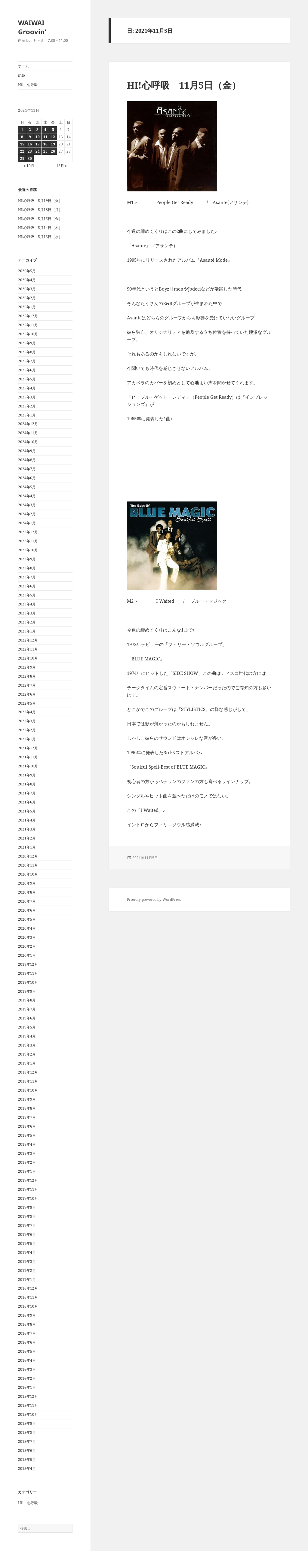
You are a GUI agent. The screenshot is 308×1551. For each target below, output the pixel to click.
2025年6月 (27, 370)
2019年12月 (28, 964)
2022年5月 (27, 703)
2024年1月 (27, 523)
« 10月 (29, 165)
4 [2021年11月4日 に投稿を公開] (45, 129)
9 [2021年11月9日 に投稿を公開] (30, 136)
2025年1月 (27, 415)
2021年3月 (27, 829)
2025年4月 (27, 388)
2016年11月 (28, 1297)
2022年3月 (27, 721)
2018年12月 (28, 1072)
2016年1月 (27, 1387)
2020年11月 (28, 865)
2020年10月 (28, 874)
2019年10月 (28, 982)
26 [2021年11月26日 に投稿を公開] (53, 151)
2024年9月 (27, 450)
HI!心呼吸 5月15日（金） (40, 218)
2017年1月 (27, 1279)
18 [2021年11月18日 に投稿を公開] (45, 144)
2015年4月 (27, 1468)
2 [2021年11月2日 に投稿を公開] (30, 129)
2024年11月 (28, 432)
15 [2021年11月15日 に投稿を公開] (22, 144)
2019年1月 (27, 1063)
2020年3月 (27, 937)
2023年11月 (28, 541)
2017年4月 (27, 1252)
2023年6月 (27, 586)
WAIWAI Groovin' (32, 27)
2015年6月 (27, 1450)
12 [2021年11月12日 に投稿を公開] (53, 136)
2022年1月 (27, 739)
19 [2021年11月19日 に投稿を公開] (53, 144)
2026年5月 (27, 270)
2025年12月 (28, 315)
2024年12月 (28, 423)
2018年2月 (27, 1162)
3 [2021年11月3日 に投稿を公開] (37, 129)
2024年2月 (27, 513)
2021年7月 (27, 793)
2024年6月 (27, 477)
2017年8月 (27, 1216)
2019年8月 (27, 1000)
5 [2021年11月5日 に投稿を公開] (53, 129)
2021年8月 (27, 784)
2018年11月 (28, 1081)
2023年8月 (27, 568)
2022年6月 (27, 694)
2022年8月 (27, 676)
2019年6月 (27, 1018)
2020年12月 (28, 856)
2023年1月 (27, 631)
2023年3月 (27, 613)
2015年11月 (28, 1405)
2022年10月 (28, 658)
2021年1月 (27, 847)
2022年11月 (28, 649)
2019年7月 (27, 1009)
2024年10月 (28, 441)
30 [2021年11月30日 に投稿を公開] (30, 158)
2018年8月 (27, 1108)
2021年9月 (27, 775)
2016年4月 (27, 1360)
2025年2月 (27, 406)
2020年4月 (27, 928)
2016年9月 (27, 1315)
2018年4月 (27, 1144)
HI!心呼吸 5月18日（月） (40, 209)
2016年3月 (27, 1369)
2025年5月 (27, 379)
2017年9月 (27, 1207)
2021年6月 (27, 802)
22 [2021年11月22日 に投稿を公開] (22, 151)
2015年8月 (27, 1432)
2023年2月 (27, 622)
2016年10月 (28, 1306)
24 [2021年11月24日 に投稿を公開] (37, 151)
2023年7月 (27, 577)
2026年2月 (27, 297)
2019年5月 (27, 1027)
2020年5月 (27, 919)
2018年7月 (27, 1117)
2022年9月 (27, 667)
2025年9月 (27, 343)
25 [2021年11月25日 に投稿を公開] (45, 151)
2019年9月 (27, 991)
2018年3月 (27, 1153)
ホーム (23, 66)
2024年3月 (27, 504)
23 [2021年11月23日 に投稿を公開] (30, 151)
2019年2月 (27, 1054)
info (21, 75)
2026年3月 (27, 288)
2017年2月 (27, 1270)
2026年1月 (27, 306)
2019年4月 (27, 1036)
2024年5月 (27, 486)
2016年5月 (27, 1351)
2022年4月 (27, 712)
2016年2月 (27, 1378)
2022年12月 (28, 640)
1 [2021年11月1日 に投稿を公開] (22, 129)
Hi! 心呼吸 (28, 84)
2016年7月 (27, 1333)
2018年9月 (27, 1099)
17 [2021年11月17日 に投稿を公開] (37, 144)
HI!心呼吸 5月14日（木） (40, 227)
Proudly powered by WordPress (154, 899)
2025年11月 (28, 325)
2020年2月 (27, 946)
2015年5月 (27, 1459)
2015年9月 (27, 1423)
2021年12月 (28, 748)
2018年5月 (27, 1135)
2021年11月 (28, 757)
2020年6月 (27, 910)
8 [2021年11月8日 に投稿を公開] (22, 136)
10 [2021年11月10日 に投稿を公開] (37, 136)
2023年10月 (28, 550)
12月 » (61, 165)
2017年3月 (27, 1261)
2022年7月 (27, 685)
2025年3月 (27, 397)
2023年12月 (28, 532)
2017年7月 (27, 1225)
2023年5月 (27, 595)
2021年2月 (27, 838)
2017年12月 (28, 1180)
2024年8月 (27, 459)
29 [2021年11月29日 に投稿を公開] (22, 158)
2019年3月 (27, 1045)
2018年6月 (27, 1126)
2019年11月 (28, 973)
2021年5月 (27, 811)
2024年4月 (27, 495)
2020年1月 (27, 955)
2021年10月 (28, 766)
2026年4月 (27, 279)
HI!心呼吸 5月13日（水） (40, 236)
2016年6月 (27, 1342)
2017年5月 (27, 1243)
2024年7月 (27, 468)
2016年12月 (28, 1288)
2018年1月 (27, 1171)
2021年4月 (27, 820)
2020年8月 (27, 892)
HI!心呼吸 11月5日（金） (184, 85)
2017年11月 (28, 1189)
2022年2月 (27, 730)
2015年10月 (28, 1414)
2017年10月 (28, 1198)
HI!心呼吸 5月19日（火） (40, 200)
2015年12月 (28, 1396)
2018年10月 (28, 1090)
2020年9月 (27, 883)
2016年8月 (27, 1324)
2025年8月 (27, 352)
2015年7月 (27, 1441)
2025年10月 (28, 334)
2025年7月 (27, 361)
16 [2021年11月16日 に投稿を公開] (30, 144)
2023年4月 (27, 604)
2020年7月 (27, 901)
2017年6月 (27, 1234)
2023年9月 (27, 559)
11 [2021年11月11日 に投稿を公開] (45, 136)
